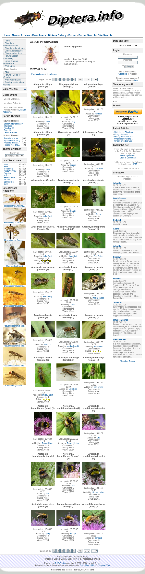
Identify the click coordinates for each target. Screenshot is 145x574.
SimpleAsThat (104, 565)
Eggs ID (7, 130)
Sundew (117, 257)
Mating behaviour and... (124, 137)
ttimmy (7, 180)
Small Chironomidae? (13, 124)
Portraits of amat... (12, 138)
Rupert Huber (48, 443)
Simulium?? (9, 128)
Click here (122, 74)
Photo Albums (37, 74)
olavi (6, 184)
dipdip (47, 534)
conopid (98, 538)
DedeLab (117, 220)
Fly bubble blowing (12, 141)
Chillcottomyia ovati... (14, 386)
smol (6, 164)
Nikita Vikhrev (10, 171)
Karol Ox (47, 345)
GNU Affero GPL (87, 565)
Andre (116, 229)
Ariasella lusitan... (11, 143)
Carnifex (7, 173)
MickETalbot (98, 298)
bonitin (73, 165)
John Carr (117, 183)
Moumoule (8, 169)
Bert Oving (98, 256)
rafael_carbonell (120, 320)
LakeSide (98, 347)
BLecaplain (9, 182)
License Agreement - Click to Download (128, 157)
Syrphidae (52, 74)
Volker (6, 175)
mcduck (98, 114)
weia (6, 167)
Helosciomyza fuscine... (14, 206)
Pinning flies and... (12, 145)
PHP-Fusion (60, 563)
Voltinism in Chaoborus (124, 132)
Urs (98, 438)
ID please (8, 126)
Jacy (48, 122)
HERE (134, 164)
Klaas (72, 304)
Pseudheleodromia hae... (14, 326)
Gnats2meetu (119, 198)
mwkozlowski (73, 346)
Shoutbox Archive (127, 361)
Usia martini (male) (14, 266)
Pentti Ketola (9, 177)
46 (80, 79)
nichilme (117, 279)
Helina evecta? (10, 132)
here (136, 80)
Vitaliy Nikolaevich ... (123, 134)
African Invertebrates (123, 141)
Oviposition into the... (123, 139)
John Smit (98, 169)
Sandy (73, 211)
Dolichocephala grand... (14, 286)
